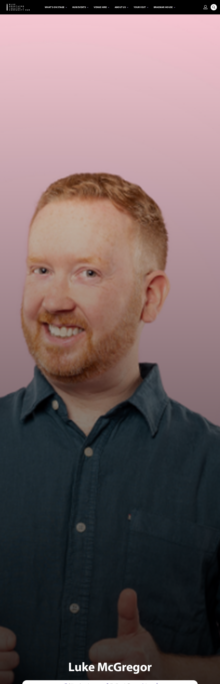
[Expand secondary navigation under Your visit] (141, 7)
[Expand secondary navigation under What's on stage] (56, 7)
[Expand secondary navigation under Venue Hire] (101, 7)
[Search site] (214, 7)
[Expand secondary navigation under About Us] (121, 7)
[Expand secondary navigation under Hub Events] (80, 7)
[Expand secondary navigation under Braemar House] (164, 7)
